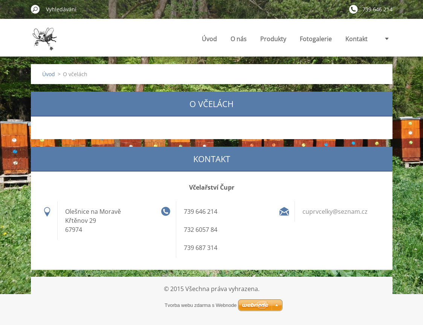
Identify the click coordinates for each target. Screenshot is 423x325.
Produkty (273, 39)
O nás (239, 39)
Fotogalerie (316, 39)
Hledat (35, 9)
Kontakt (356, 39)
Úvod (209, 39)
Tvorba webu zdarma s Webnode (201, 305)
